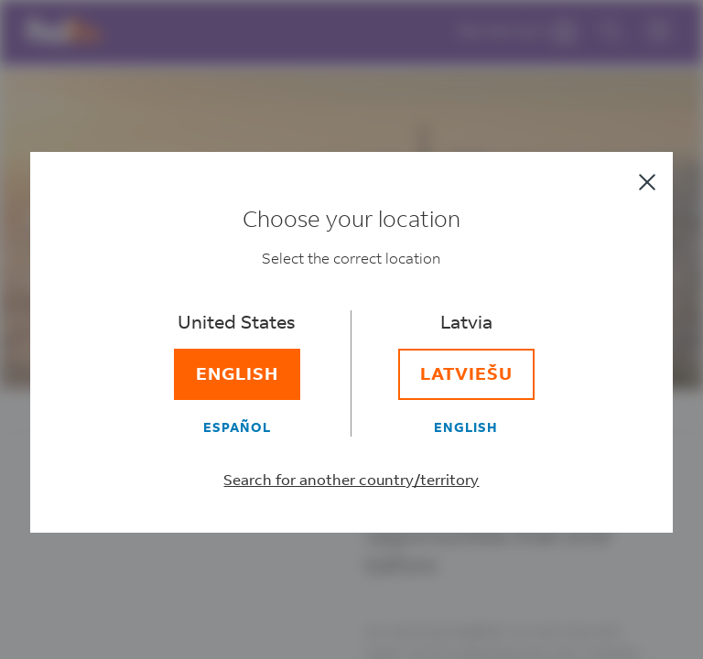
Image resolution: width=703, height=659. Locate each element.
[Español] (237, 427)
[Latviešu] (466, 375)
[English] (237, 375)
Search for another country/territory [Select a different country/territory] (352, 480)
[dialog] (351, 329)
